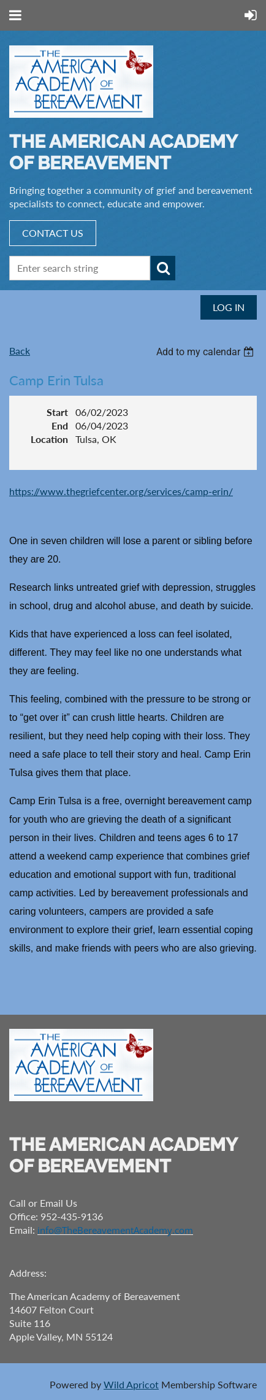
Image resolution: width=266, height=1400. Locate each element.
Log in (229, 307)
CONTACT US (52, 233)
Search (163, 268)
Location (49, 439)
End (59, 425)
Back (19, 350)
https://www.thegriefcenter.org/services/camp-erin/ (121, 491)
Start (57, 412)
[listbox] (206, 352)
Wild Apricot (131, 1384)
